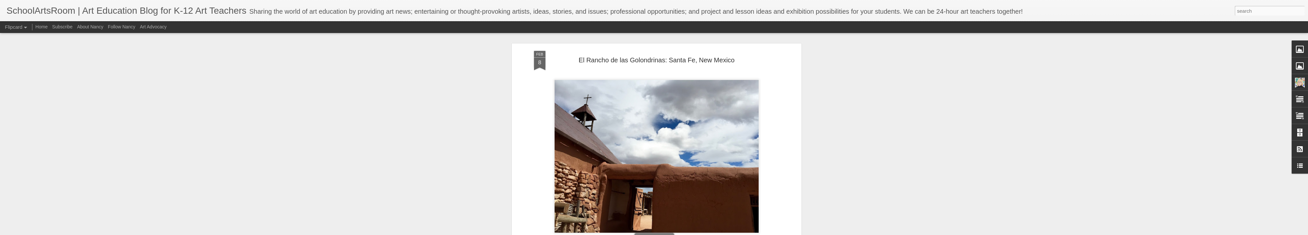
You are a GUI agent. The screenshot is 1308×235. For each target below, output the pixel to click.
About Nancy (90, 26)
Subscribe (62, 26)
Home (41, 26)
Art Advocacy (153, 26)
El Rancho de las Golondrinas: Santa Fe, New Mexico (657, 60)
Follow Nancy (121, 26)
